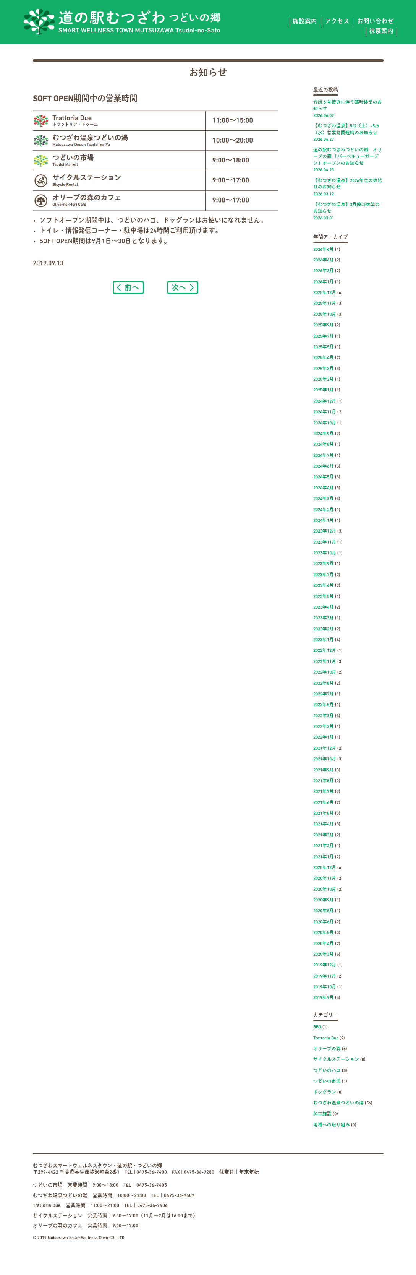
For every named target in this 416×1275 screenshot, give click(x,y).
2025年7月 (323, 336)
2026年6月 (323, 249)
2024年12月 (324, 401)
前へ (132, 287)
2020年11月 (324, 878)
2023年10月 (324, 553)
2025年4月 (323, 358)
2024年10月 (324, 423)
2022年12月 (324, 650)
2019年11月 (324, 976)
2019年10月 (324, 987)
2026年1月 (323, 282)
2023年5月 (323, 596)
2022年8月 (323, 683)
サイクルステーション (336, 1059)
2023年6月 (323, 585)
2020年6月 (323, 922)
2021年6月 (323, 803)
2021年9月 (323, 770)
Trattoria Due (325, 1038)
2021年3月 (323, 835)
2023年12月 (324, 531)
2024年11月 (324, 412)
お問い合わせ (375, 22)
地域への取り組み (331, 1125)
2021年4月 (323, 824)
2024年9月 (323, 434)
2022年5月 (323, 705)
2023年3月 (323, 618)
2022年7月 (323, 694)
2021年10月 (324, 759)
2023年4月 (323, 607)
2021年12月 (324, 748)
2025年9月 (323, 325)
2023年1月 (323, 640)
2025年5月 (323, 347)
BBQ (317, 1027)
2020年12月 (324, 868)
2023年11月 (324, 542)
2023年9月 (323, 564)
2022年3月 (323, 716)
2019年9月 (323, 998)
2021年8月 (323, 781)
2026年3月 (323, 271)
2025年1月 (323, 390)
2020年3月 (323, 954)
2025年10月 (324, 314)
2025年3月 (323, 369)
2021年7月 (323, 791)
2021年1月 (323, 857)
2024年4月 (323, 488)
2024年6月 (323, 466)
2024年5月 (323, 477)
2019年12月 (324, 965)
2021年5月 (323, 813)
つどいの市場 (327, 1081)
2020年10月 (324, 889)
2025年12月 (324, 293)
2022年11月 (324, 661)
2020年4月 (323, 944)
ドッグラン (324, 1092)
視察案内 (381, 31)
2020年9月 (323, 900)
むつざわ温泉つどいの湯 (338, 1103)
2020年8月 (323, 911)
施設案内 (305, 22)
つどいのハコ (327, 1071)
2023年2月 (323, 629)
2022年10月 (324, 672)
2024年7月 (323, 455)
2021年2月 (323, 846)
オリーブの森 (327, 1049)
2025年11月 (324, 303)
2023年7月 (323, 575)
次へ (179, 287)
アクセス (337, 22)
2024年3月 (323, 499)
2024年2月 (323, 510)
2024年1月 (323, 520)
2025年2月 (323, 379)
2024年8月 (323, 444)
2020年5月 (323, 933)
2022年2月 (323, 726)
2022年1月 (323, 737)
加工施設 (322, 1114)
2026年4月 (323, 260)
